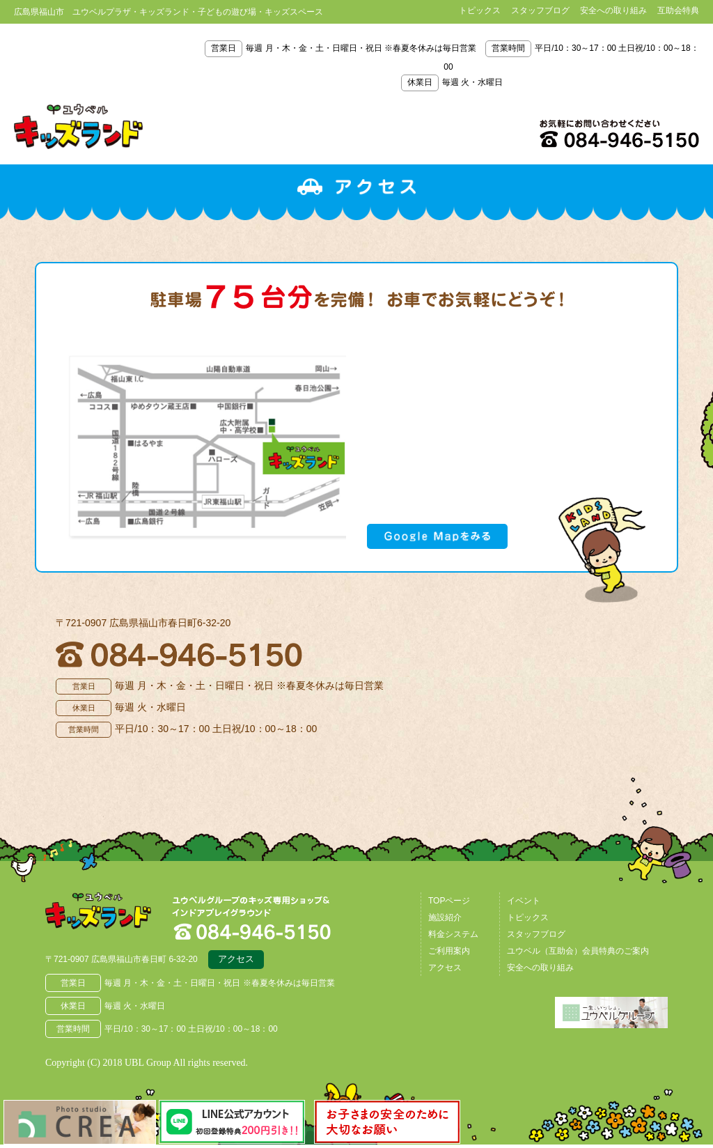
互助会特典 (678, 10)
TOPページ (449, 903)
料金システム (453, 937)
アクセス (236, 964)
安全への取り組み (613, 10)
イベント (523, 903)
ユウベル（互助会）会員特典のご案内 (578, 954)
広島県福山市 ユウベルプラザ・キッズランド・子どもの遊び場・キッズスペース (117, 920)
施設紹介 (445, 920)
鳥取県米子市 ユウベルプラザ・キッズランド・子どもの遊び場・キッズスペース (78, 127)
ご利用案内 (449, 954)
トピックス (480, 10)
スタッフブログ (540, 10)
